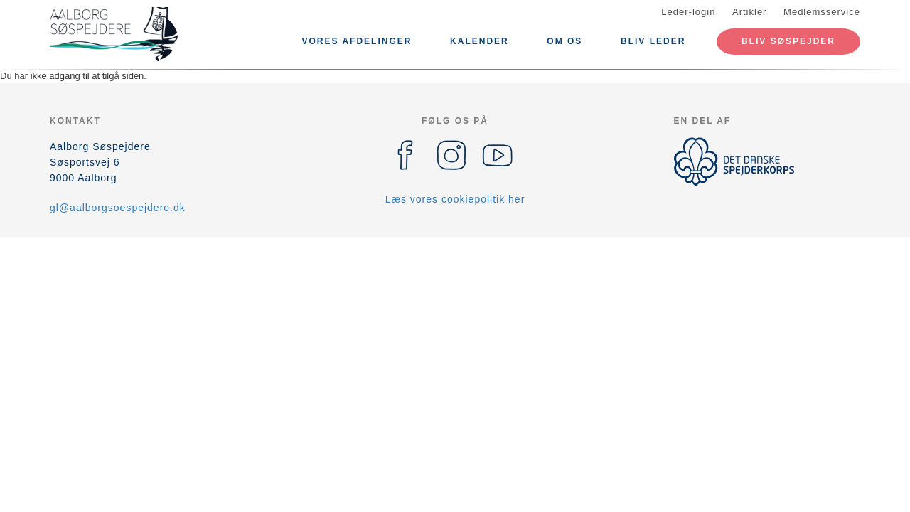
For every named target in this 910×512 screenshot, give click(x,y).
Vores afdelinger (357, 41)
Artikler (749, 11)
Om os (564, 41)
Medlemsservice (821, 11)
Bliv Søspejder (788, 41)
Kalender (479, 41)
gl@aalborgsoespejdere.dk (118, 207)
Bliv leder (653, 41)
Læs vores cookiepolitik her (455, 199)
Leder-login (688, 11)
